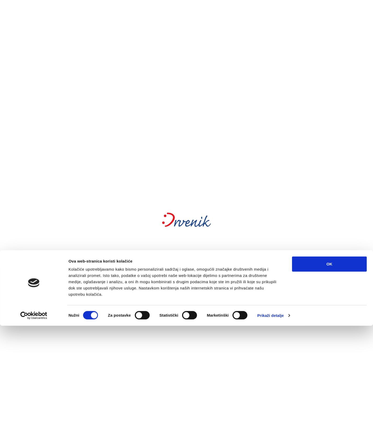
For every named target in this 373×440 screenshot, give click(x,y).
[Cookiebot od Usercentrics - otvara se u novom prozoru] (34, 430)
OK (330, 378)
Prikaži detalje (270, 429)
